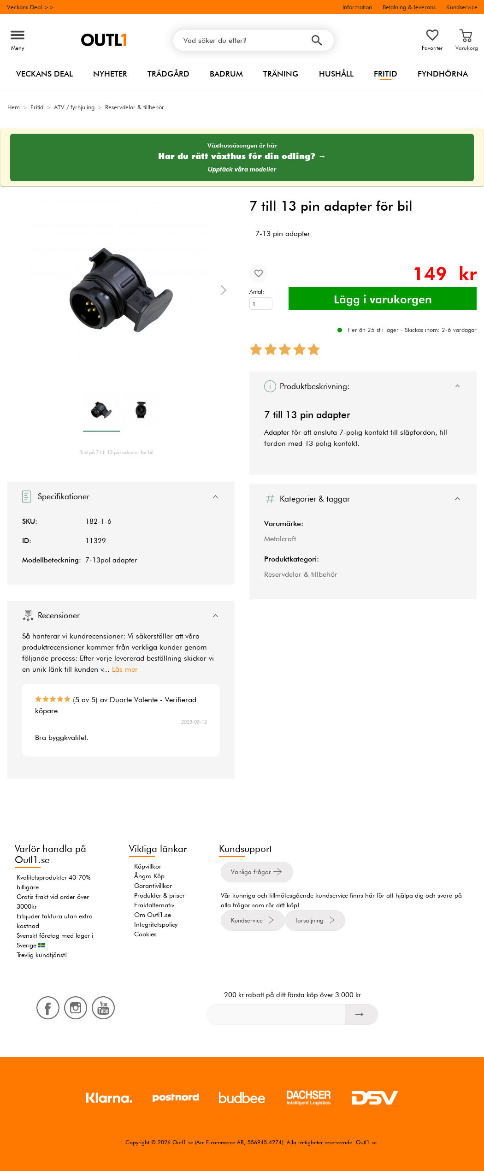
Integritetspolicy (155, 924)
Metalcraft (280, 538)
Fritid (385, 73)
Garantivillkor (153, 885)
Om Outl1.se (152, 914)
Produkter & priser (159, 895)
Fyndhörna (443, 73)
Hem (13, 107)
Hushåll (336, 73)
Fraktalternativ (154, 905)
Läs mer (125, 669)
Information (357, 7)
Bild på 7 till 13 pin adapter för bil (116, 452)
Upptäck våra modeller (242, 169)
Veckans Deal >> (30, 7)
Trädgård (168, 73)
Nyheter (110, 73)
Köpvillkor (147, 866)
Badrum (226, 73)
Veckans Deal (44, 73)
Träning (281, 73)
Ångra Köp (149, 876)
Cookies (145, 934)
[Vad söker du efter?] (253, 40)
